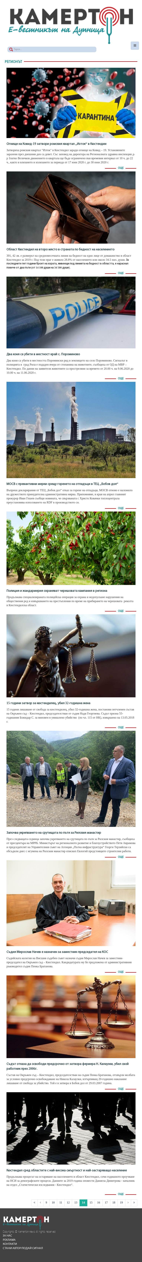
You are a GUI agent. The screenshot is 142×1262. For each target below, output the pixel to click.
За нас (7, 1235)
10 (53, 1202)
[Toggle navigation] (135, 46)
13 (75, 1202)
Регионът (13, 62)
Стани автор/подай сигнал (23, 1248)
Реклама (9, 1240)
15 (91, 1202)
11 (60, 1202)
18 (113, 1202)
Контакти (10, 1244)
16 (98, 1202)
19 (121, 1202)
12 (68, 1202)
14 (83, 1202)
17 (106, 1202)
